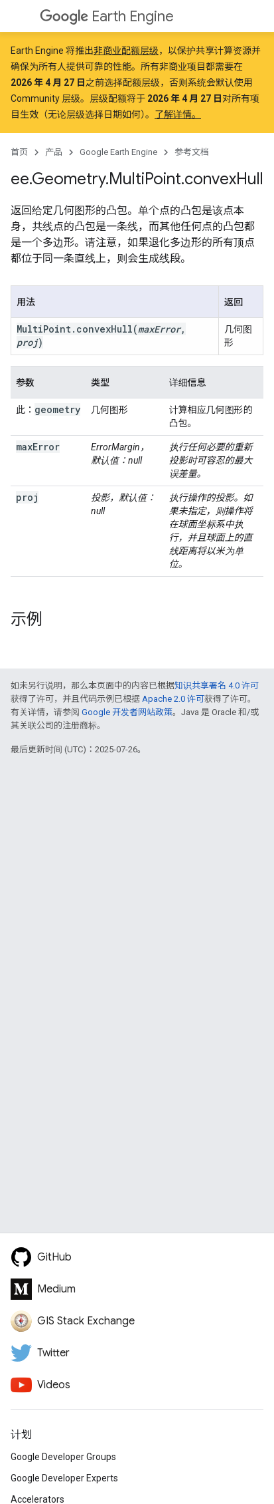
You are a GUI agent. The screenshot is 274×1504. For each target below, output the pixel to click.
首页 (19, 152)
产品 (53, 152)
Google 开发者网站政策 (127, 712)
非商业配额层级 (126, 50)
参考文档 (191, 152)
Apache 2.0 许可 (173, 699)
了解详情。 (178, 114)
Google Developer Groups (63, 1456)
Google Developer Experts (64, 1478)
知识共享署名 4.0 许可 (216, 685)
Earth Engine (107, 16)
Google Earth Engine (118, 152)
